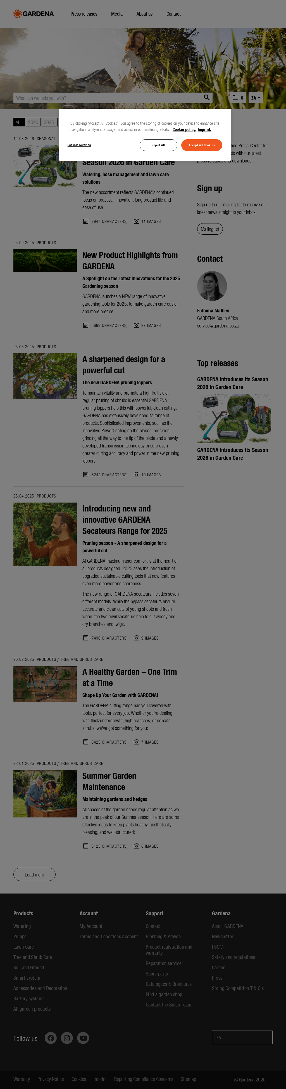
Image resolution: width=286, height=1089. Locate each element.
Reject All (158, 145)
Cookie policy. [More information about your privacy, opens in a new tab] (184, 129)
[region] (145, 135)
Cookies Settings (79, 144)
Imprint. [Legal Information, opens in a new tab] (204, 129)
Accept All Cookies (202, 145)
